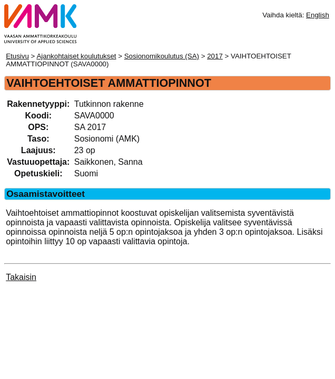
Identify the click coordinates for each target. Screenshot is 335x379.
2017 (215, 56)
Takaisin (21, 277)
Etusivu (17, 56)
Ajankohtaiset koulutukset (76, 56)
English (317, 15)
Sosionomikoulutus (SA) (161, 56)
